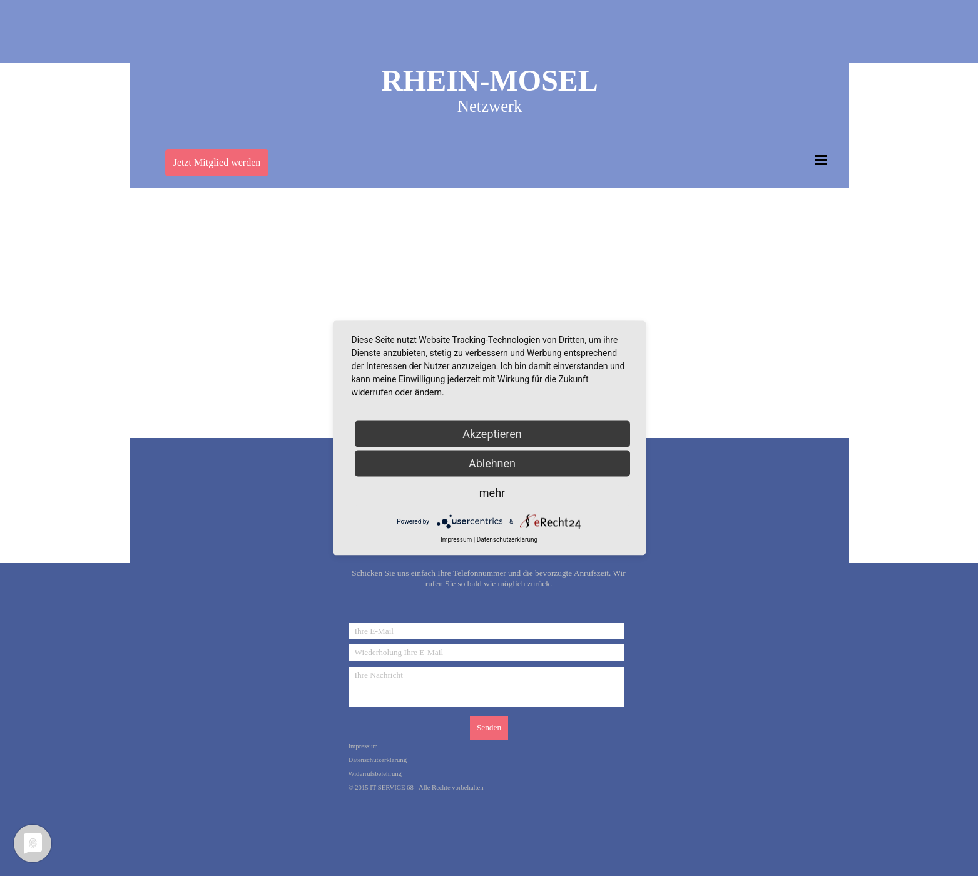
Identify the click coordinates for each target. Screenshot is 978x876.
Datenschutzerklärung (378, 759)
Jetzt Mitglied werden (217, 162)
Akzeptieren (492, 434)
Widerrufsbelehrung (375, 773)
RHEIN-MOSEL (489, 80)
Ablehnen (492, 463)
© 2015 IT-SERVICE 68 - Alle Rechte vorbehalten (416, 787)
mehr (492, 492)
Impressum (363, 746)
